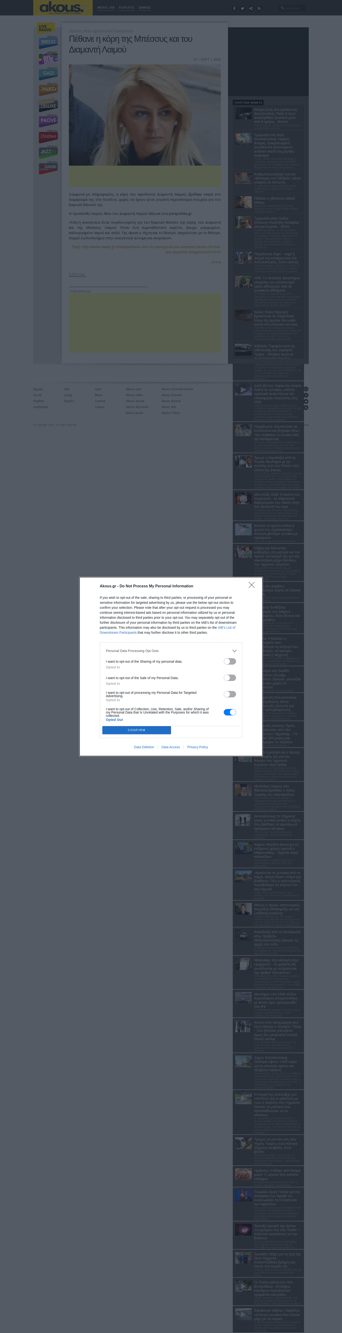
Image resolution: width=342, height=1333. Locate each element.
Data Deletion (144, 747)
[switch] (230, 661)
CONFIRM (137, 730)
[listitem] (171, 650)
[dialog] (171, 666)
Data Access (171, 747)
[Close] (253, 586)
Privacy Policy (197, 747)
